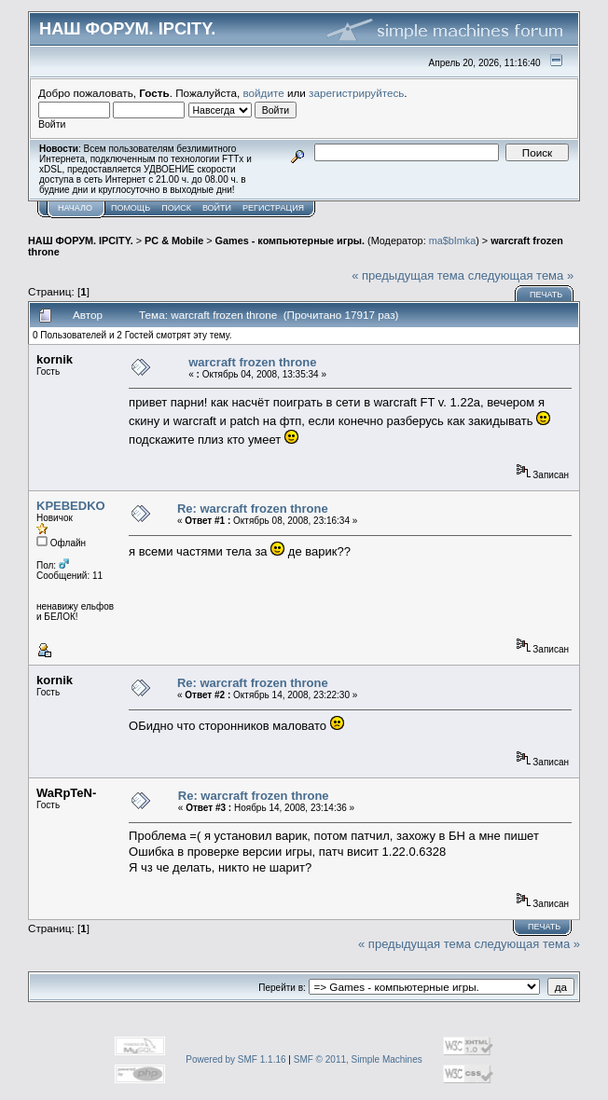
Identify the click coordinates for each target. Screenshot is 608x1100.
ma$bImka (453, 240)
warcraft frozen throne (252, 362)
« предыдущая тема (408, 275)
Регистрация (273, 208)
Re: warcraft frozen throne (252, 509)
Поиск (176, 208)
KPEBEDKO (70, 506)
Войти (216, 208)
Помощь (130, 208)
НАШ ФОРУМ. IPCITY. (80, 240)
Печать (546, 294)
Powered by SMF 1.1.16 (235, 1059)
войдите (263, 93)
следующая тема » (521, 275)
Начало (75, 208)
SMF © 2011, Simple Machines (358, 1059)
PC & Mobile (174, 240)
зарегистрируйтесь (356, 93)
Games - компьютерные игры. (290, 240)
